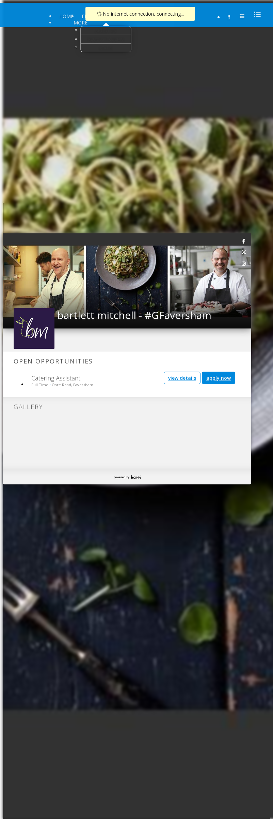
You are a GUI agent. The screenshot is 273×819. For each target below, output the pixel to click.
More (80, 22)
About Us (105, 30)
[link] (244, 241)
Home (66, 16)
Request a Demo (106, 39)
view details (182, 378)
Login (105, 47)
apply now (218, 378)
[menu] (255, 14)
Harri (136, 477)
